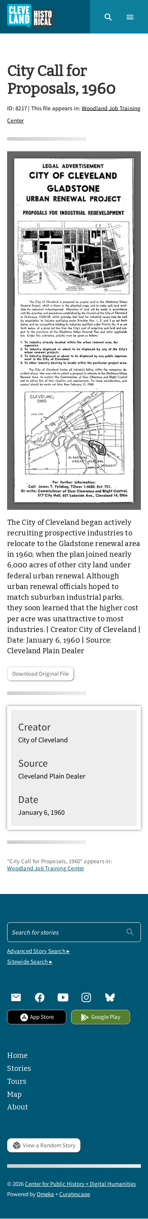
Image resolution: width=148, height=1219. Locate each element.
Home (17, 1055)
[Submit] (130, 931)
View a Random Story (43, 1145)
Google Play (100, 1016)
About (17, 1107)
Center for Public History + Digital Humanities (80, 1183)
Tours (16, 1081)
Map (14, 1094)
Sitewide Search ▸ (29, 961)
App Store (37, 1016)
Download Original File (40, 673)
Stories (19, 1068)
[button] (108, 16)
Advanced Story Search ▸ (38, 951)
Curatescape (74, 1194)
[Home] (30, 16)
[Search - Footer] (74, 932)
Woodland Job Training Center (45, 868)
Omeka (45, 1194)
